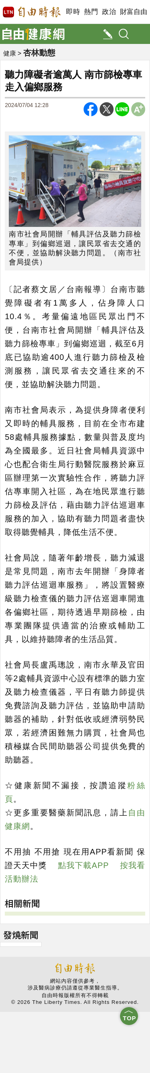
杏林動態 (39, 52)
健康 (9, 53)
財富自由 (133, 12)
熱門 (91, 12)
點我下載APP (83, 865)
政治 (109, 12)
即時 (73, 12)
